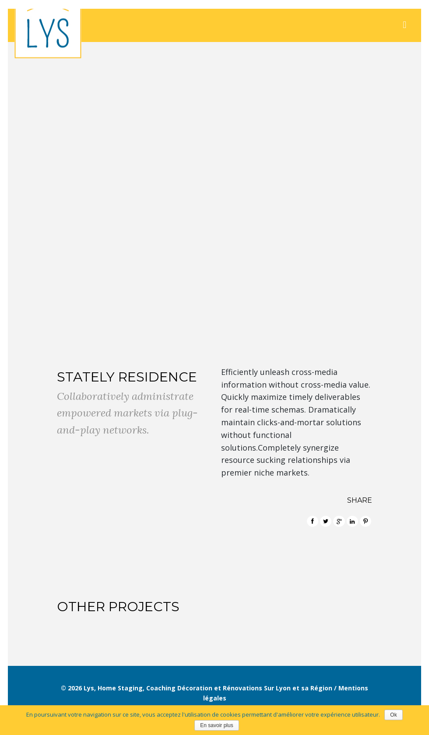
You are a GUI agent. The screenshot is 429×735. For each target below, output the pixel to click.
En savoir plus (216, 725)
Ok (393, 715)
